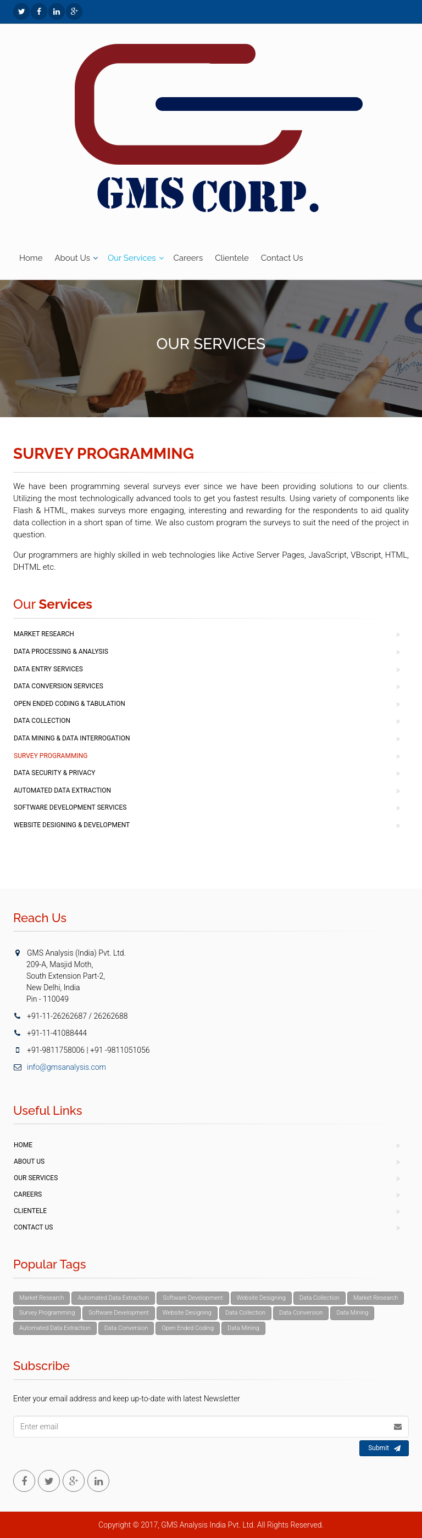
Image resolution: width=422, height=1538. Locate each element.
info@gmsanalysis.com (59, 1067)
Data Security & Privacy (54, 773)
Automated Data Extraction (62, 790)
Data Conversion (301, 1312)
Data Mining (352, 1312)
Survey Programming (50, 756)
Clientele (232, 258)
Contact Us (282, 258)
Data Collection (42, 721)
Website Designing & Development (72, 825)
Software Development (193, 1297)
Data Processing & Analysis (61, 651)
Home (30, 258)
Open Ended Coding (188, 1328)
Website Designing (261, 1297)
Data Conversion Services (58, 686)
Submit (384, 1448)
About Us (72, 258)
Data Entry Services (48, 669)
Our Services (132, 258)
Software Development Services (70, 807)
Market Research (44, 634)
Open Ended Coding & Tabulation (69, 704)
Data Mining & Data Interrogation (72, 738)
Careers (188, 258)
